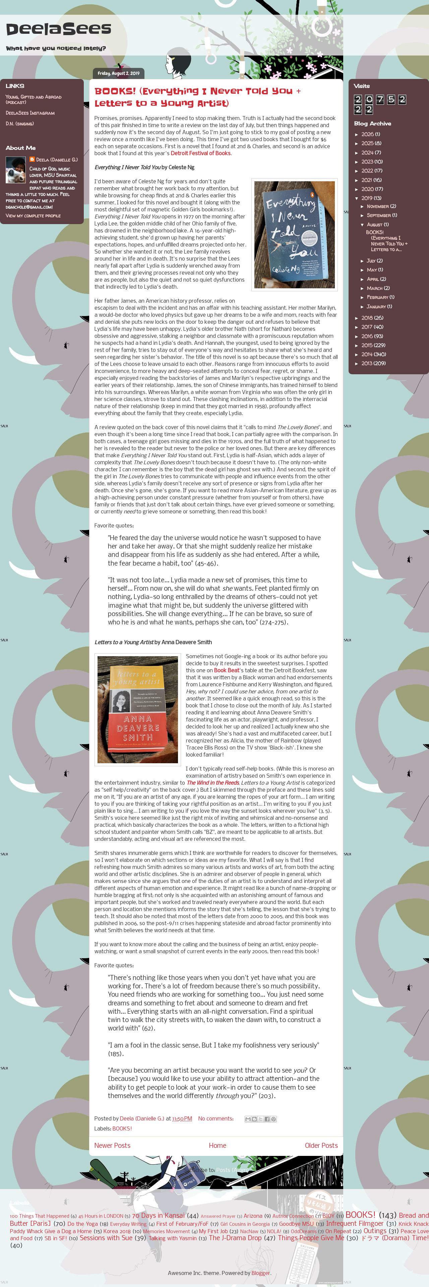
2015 (368, 345)
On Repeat (338, 1231)
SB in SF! (56, 1239)
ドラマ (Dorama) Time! (395, 1238)
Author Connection (293, 1216)
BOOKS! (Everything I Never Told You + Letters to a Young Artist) (198, 97)
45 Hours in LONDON (100, 1216)
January (377, 306)
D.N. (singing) (20, 123)
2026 (368, 134)
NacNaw (249, 1231)
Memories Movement (166, 1231)
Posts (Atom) (233, 1170)
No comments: (216, 1119)
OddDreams (304, 1231)
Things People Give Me (311, 1238)
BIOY (328, 1216)
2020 (368, 189)
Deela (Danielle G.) (57, 160)
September (379, 215)
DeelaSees (58, 29)
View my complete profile (33, 215)
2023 (368, 162)
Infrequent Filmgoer (355, 1224)
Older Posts (321, 1146)
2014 (368, 354)
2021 (367, 180)
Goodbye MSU (296, 1224)
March (375, 288)
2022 (368, 171)
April (373, 279)
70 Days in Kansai (158, 1216)
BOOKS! (122, 1129)
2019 (368, 198)
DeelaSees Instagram (30, 113)
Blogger (261, 1273)
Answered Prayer (218, 1216)
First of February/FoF (182, 1224)
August (375, 224)
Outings (375, 1231)
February (378, 297)
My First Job (213, 1231)
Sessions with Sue (106, 1238)
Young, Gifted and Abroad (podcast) (33, 100)
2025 (368, 143)
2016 (368, 336)
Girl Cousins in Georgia (245, 1224)
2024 (368, 153)
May (372, 270)
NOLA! (274, 1231)
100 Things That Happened (39, 1216)
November (378, 206)
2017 (368, 327)
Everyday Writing (128, 1224)
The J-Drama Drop (235, 1238)
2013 (367, 363)
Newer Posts (112, 1146)
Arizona (253, 1216)
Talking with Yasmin (172, 1239)
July (372, 261)
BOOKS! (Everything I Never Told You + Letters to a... (387, 240)
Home (217, 1146)
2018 (368, 318)
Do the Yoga (83, 1224)
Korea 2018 (117, 1231)
